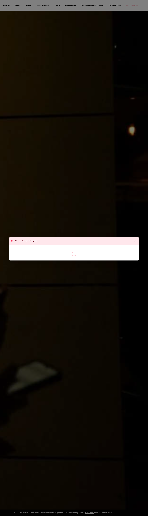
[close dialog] (135, 240)
